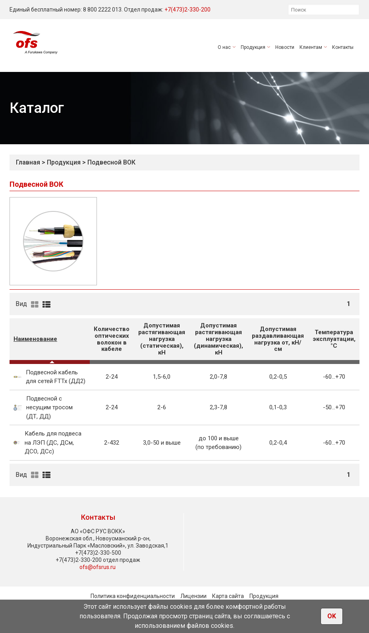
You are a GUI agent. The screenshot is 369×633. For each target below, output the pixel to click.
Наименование (35, 339)
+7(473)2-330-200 (187, 9)
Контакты (343, 47)
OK (331, 616)
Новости (284, 47)
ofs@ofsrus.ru (97, 567)
